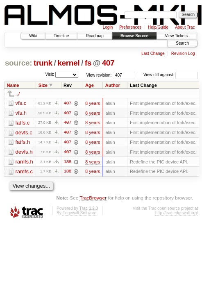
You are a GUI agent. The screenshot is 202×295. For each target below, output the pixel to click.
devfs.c (24, 132)
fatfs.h (23, 142)
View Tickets (176, 36)
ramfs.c (24, 172)
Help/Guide (158, 27)
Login (108, 27)
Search (182, 43)
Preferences (130, 27)
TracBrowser (93, 198)
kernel (68, 63)
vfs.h (21, 113)
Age (89, 85)
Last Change (153, 53)
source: (18, 63)
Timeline (61, 36)
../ (18, 94)
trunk (43, 63)
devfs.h (24, 152)
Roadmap (94, 36)
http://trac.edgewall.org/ (176, 213)
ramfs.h (24, 162)
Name (13, 85)
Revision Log (183, 53)
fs (88, 63)
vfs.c (21, 103)
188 (67, 162)
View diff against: (170, 75)
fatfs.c (23, 123)
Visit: (49, 74)
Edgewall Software (79, 213)
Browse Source (134, 36)
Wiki (33, 36)
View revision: (99, 75)
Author (112, 85)
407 (108, 63)
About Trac (185, 27)
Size (43, 85)
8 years (92, 103)
